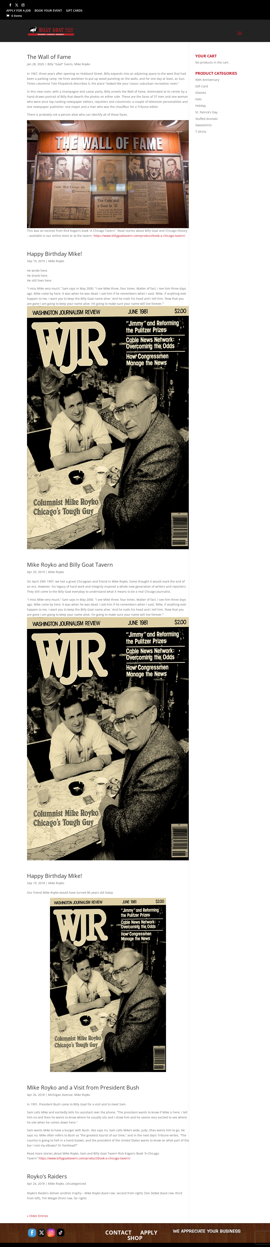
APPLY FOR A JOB (18, 10)
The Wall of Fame (49, 57)
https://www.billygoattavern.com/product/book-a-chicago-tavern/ (139, 236)
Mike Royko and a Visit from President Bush (83, 1087)
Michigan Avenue (60, 1095)
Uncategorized (76, 1184)
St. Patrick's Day (206, 112)
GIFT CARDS (74, 10)
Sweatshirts (203, 125)
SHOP (134, 1238)
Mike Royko (82, 64)
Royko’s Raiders (47, 1176)
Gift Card (201, 86)
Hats (198, 99)
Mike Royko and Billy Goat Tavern (70, 564)
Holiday (200, 106)
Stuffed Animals (206, 119)
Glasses (200, 93)
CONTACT (118, 1232)
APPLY (148, 1232)
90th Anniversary (207, 80)
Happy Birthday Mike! (54, 254)
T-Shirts (200, 132)
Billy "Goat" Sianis (60, 64)
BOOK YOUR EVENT (48, 10)
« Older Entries (37, 1216)
